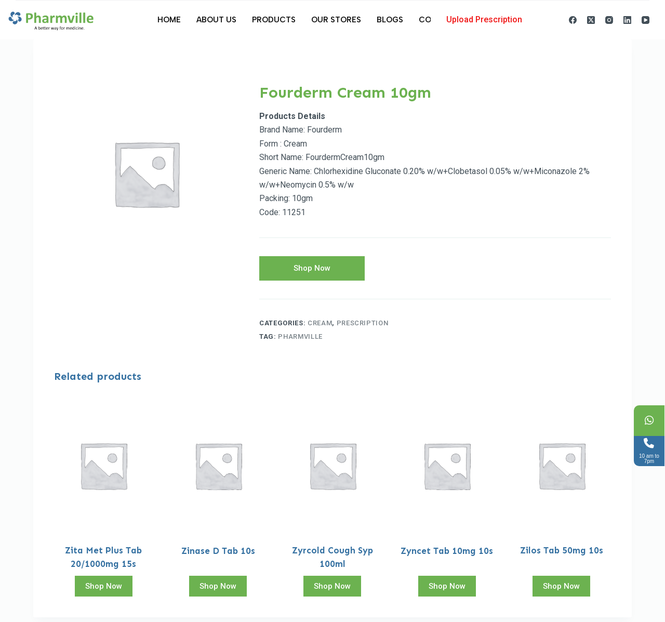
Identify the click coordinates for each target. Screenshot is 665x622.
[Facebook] (573, 20)
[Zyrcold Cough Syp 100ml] (332, 470)
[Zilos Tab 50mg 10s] (561, 470)
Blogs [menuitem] (390, 19)
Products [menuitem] (274, 19)
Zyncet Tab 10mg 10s (447, 555)
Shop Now (312, 270)
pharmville (300, 341)
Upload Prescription (484, 19)
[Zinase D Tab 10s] (217, 470)
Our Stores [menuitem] (336, 19)
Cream (320, 327)
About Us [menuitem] (216, 19)
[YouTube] (645, 20)
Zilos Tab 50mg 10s (561, 555)
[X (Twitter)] (591, 20)
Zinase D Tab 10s (218, 555)
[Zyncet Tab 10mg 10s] (446, 470)
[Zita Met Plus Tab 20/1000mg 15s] (103, 470)
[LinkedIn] (627, 20)
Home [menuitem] (169, 19)
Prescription (363, 327)
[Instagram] (609, 20)
